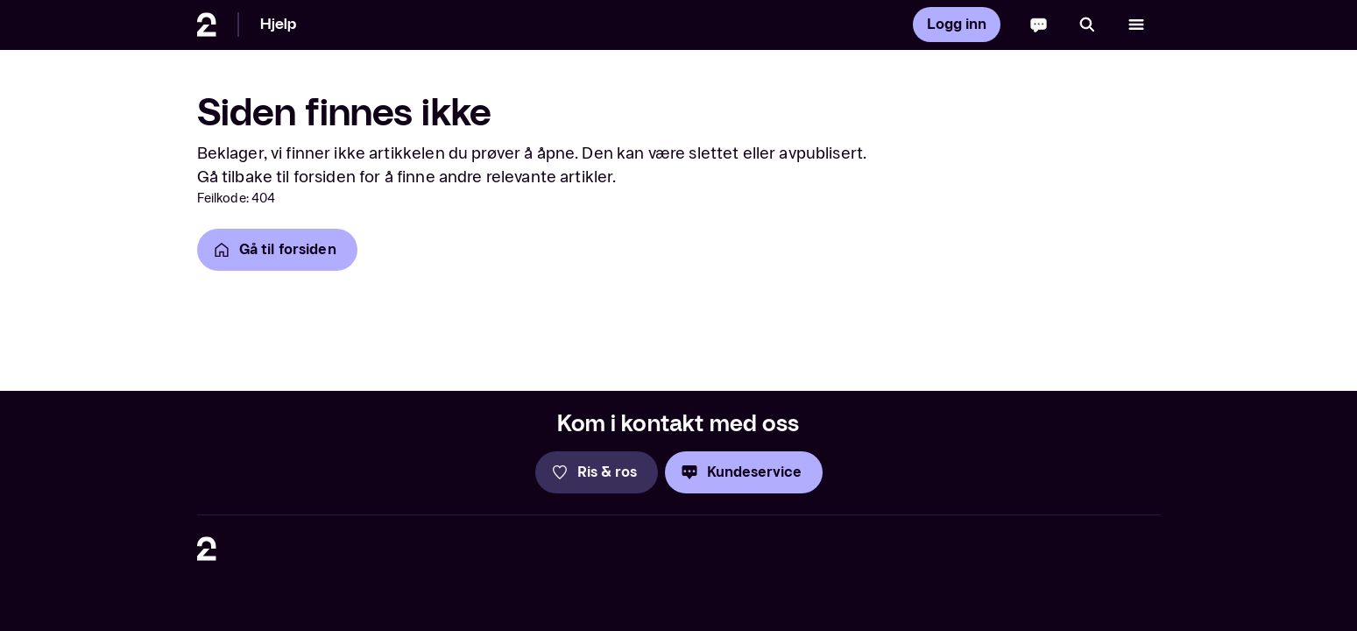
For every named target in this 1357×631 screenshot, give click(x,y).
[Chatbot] (1038, 24)
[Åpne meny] (1136, 24)
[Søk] (1087, 24)
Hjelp (278, 24)
